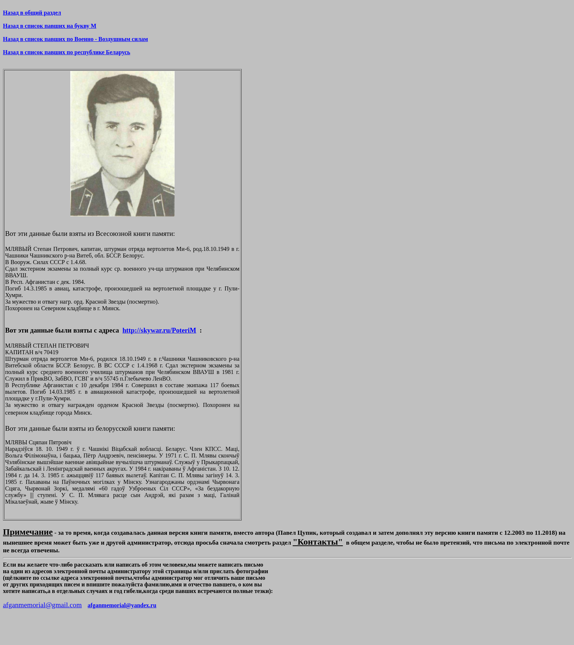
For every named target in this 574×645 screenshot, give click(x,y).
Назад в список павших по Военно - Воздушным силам (75, 39)
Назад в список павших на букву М (49, 26)
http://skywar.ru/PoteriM (159, 330)
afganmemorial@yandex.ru (121, 605)
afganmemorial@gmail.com (42, 605)
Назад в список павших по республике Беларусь (66, 52)
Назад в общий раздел (32, 13)
